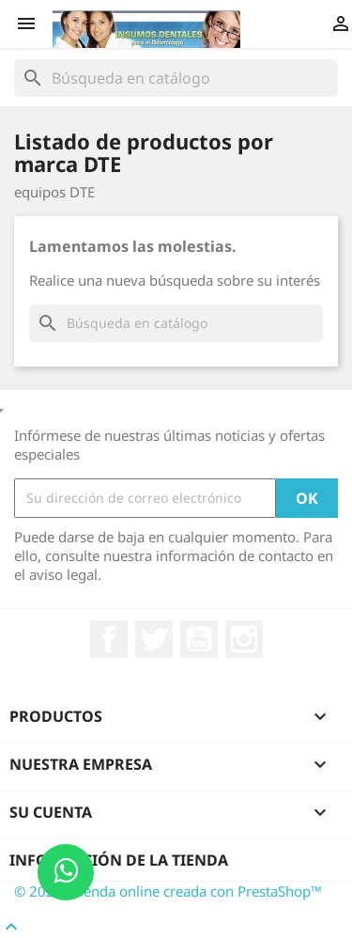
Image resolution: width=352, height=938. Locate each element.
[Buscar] (176, 78)
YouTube (199, 639)
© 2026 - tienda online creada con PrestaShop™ (168, 891)
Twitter (154, 639)
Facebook (109, 639)
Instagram (244, 639)
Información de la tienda (118, 860)
